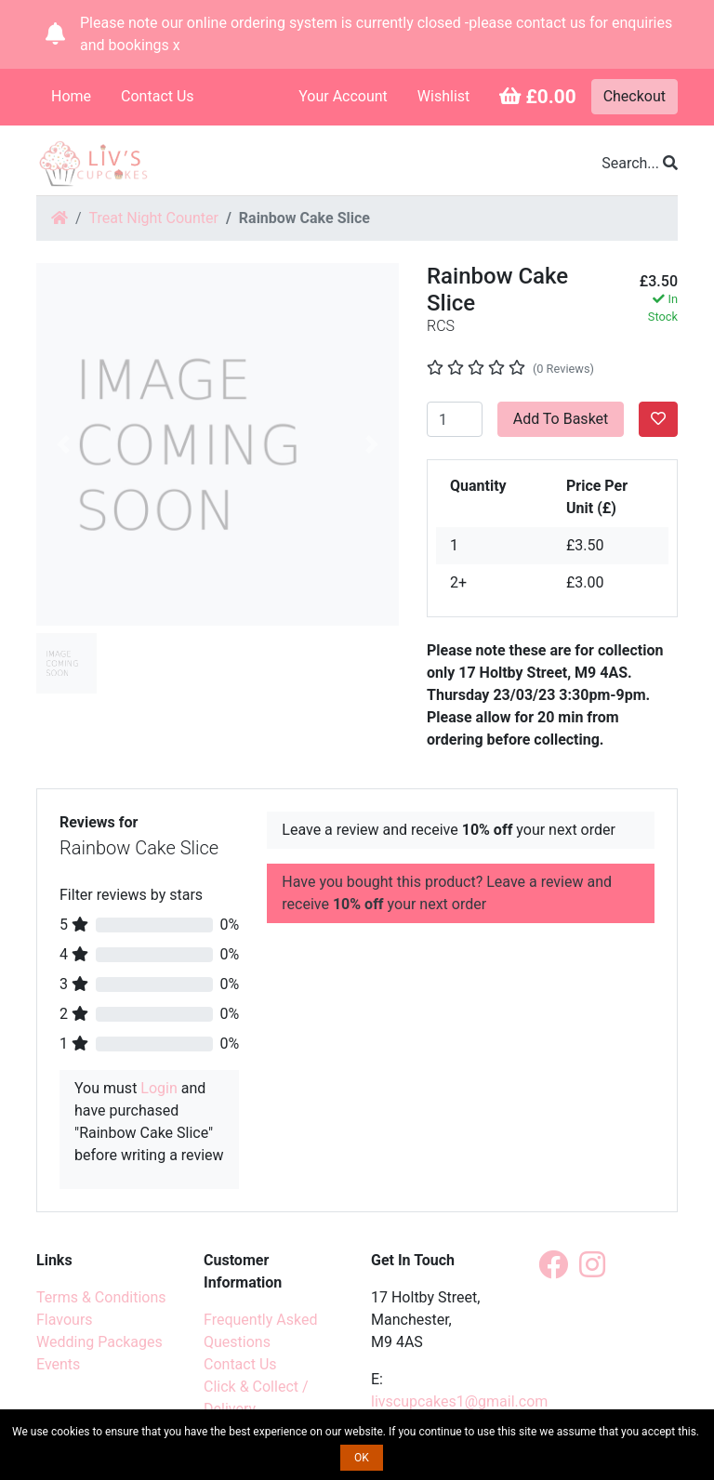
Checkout (634, 96)
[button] (63, 444)
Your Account (343, 96)
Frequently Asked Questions (260, 1331)
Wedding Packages (99, 1342)
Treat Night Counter (153, 218)
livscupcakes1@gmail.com (459, 1401)
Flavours (64, 1319)
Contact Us (157, 96)
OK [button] (361, 1457)
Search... (640, 163)
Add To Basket (561, 419)
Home (71, 96)
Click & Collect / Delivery (256, 1398)
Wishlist (443, 96)
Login (158, 1088)
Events (58, 1364)
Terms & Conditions (101, 1297)
